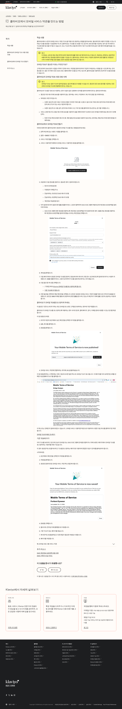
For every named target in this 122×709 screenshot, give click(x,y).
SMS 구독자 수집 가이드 (44, 556)
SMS (14, 16)
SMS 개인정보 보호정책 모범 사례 (47, 553)
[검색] (107, 2)
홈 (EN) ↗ (8, 1)
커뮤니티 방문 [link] (12, 627)
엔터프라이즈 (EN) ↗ (25, 1)
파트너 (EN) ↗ (37, 1)
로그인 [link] (86, 627)
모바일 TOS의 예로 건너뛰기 (46, 434)
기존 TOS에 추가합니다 (52, 290)
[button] (76, 163)
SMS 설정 (32, 16)
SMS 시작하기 (22, 16)
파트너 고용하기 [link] (51, 627)
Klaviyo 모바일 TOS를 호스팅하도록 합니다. (67, 286)
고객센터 (15, 1)
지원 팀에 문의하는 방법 (79, 576)
